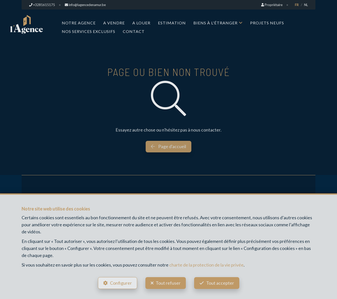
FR (297, 5)
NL (306, 5)
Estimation (172, 22)
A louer (141, 22)
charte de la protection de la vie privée (206, 265)
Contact (134, 31)
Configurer (121, 283)
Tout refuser (168, 283)
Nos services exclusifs (88, 31)
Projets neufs (267, 22)
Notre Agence (79, 22)
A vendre (114, 22)
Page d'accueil (168, 146)
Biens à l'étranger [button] (215, 22)
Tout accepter (220, 283)
